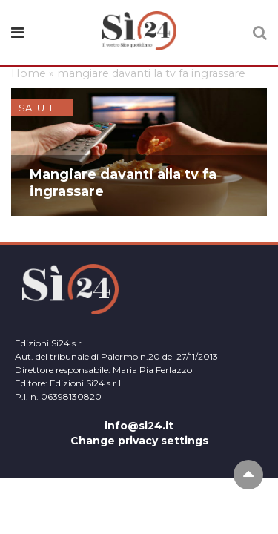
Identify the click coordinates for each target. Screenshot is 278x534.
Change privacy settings (139, 440)
